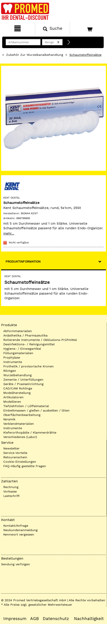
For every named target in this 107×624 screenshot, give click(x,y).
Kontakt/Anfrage (15, 525)
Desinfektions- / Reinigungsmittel (29, 344)
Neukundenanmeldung (20, 530)
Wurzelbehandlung (17, 375)
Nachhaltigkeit (89, 618)
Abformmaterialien (17, 331)
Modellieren (12, 401)
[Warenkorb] (88, 28)
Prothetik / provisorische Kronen (28, 366)
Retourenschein (15, 457)
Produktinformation (23, 261)
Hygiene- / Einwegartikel (22, 348)
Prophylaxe (11, 357)
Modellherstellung (17, 393)
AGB (34, 618)
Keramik (9, 419)
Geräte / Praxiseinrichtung (23, 384)
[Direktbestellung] (69, 42)
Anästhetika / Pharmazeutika (25, 335)
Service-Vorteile (15, 453)
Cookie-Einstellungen (19, 461)
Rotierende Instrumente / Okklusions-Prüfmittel (40, 340)
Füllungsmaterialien (18, 353)
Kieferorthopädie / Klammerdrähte (29, 432)
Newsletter (11, 448)
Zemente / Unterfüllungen (23, 379)
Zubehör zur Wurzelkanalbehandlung (34, 54)
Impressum (14, 618)
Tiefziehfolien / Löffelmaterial (26, 406)
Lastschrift (11, 496)
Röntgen (9, 370)
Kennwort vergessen (18, 534)
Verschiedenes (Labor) (20, 437)
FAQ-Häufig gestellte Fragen (24, 466)
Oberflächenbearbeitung (22, 415)
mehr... (8, 233)
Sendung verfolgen (15, 564)
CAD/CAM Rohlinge (17, 388)
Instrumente (12, 362)
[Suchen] (52, 28)
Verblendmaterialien (18, 423)
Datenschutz (56, 618)
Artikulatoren (13, 397)
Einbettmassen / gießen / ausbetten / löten (36, 410)
